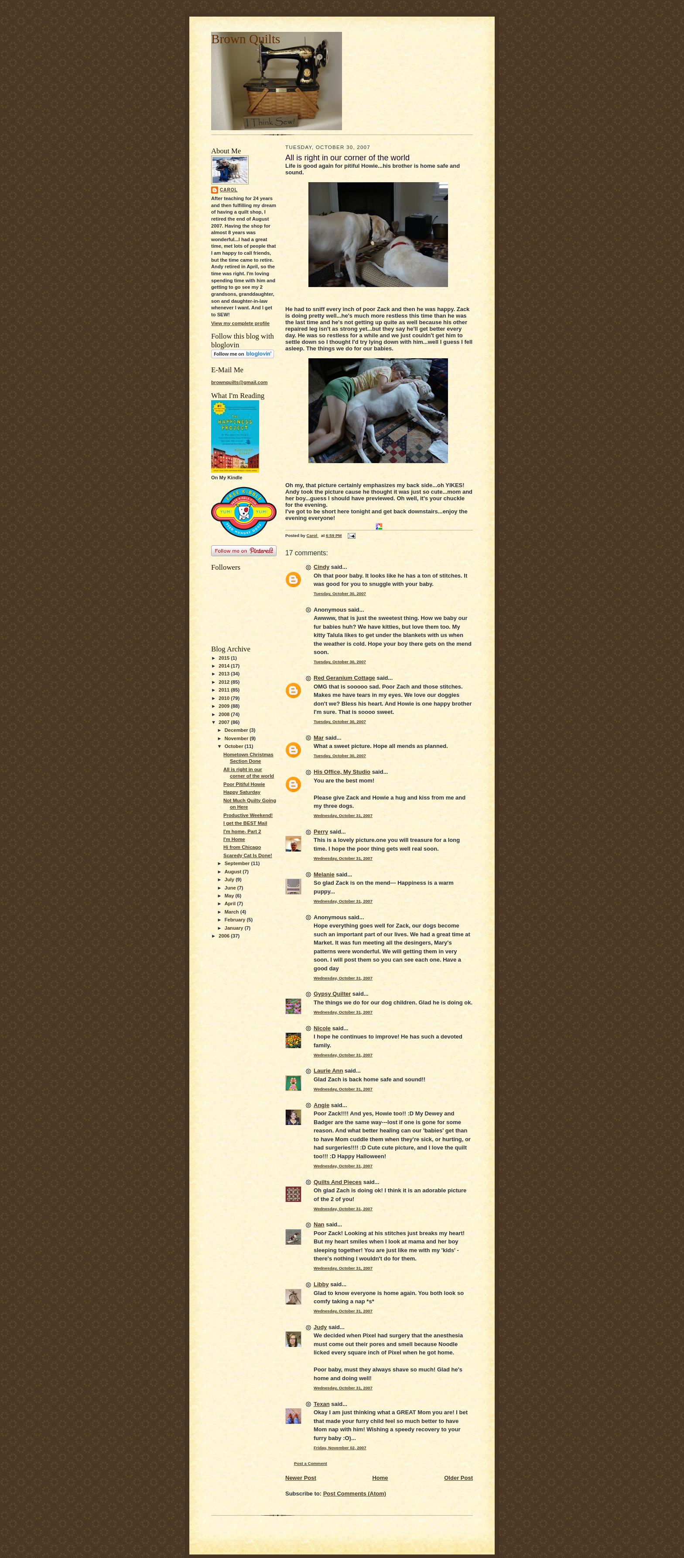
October (235, 746)
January (235, 928)
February (236, 919)
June (231, 887)
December (237, 730)
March (232, 911)
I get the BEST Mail (245, 823)
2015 (225, 658)
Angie (321, 1105)
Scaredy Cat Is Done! (247, 855)
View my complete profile (240, 323)
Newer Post (300, 1478)
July (230, 879)
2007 (225, 722)
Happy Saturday (241, 792)
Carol (229, 189)
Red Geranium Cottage (344, 678)
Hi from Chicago (242, 847)
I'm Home (234, 839)
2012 (225, 682)
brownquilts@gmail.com (239, 382)
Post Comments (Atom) (354, 1493)
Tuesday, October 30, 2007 (340, 593)
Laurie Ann (328, 1070)
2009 (225, 706)
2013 (225, 673)
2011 (225, 689)
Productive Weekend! (248, 815)
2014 (225, 665)
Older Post (458, 1478)
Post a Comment (310, 1463)
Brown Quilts (245, 39)
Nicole (322, 1028)
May (230, 895)
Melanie (324, 874)
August (234, 871)
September (238, 863)
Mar (319, 737)
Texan (322, 1404)
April (231, 903)
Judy (320, 1327)
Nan (319, 1224)
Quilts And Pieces (338, 1182)
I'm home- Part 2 (242, 831)
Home (380, 1478)
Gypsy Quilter (332, 993)
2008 (225, 714)
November (237, 738)
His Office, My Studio (342, 772)
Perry (321, 831)
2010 (225, 698)
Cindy (321, 567)
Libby (321, 1284)
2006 (225, 935)
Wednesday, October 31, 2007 (343, 815)
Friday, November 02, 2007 (340, 1447)
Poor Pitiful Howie (244, 784)
